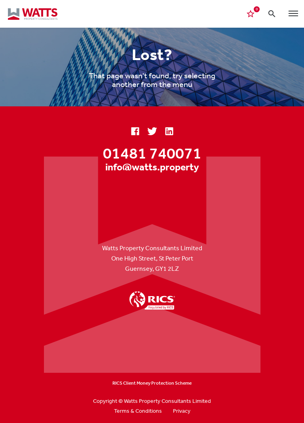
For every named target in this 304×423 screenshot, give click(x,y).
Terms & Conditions (138, 410)
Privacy (181, 410)
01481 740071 (152, 153)
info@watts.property (152, 167)
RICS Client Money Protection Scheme (152, 383)
